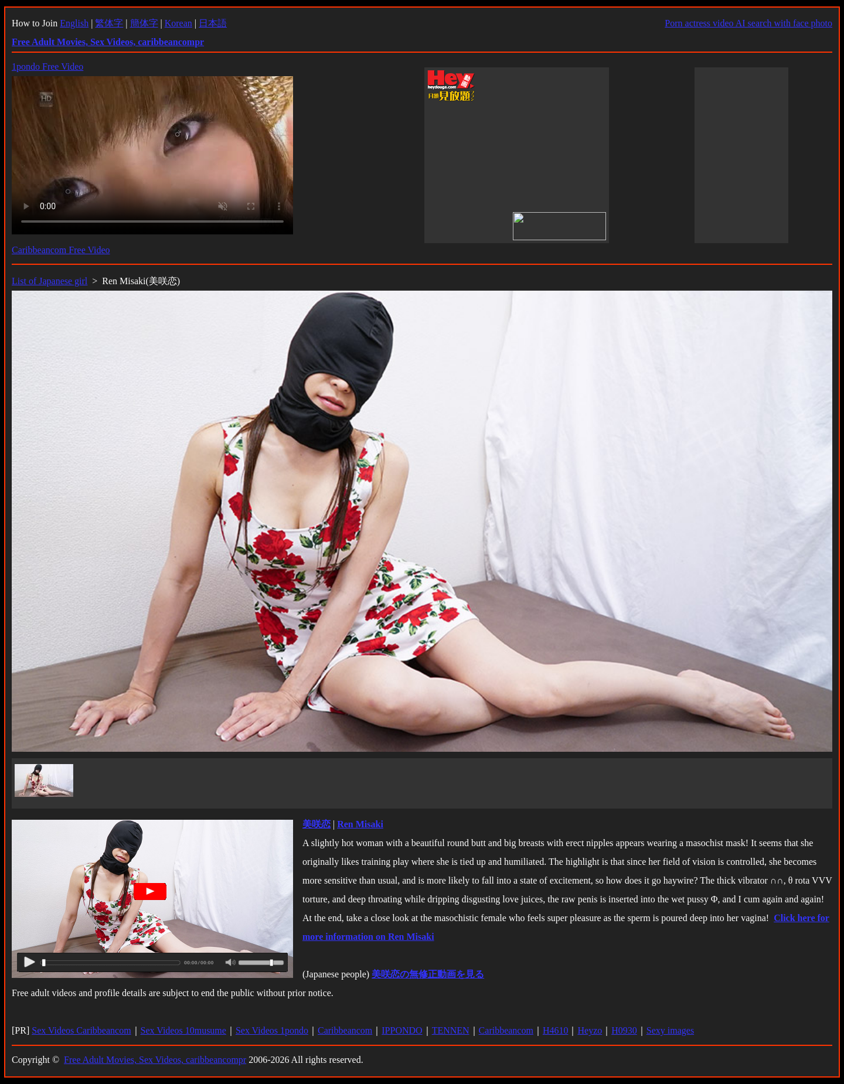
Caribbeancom (345, 1030)
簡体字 (144, 23)
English (74, 23)
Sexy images (670, 1030)
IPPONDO (402, 1030)
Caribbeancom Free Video (61, 250)
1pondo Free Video (47, 66)
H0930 (624, 1030)
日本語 (213, 23)
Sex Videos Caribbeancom (81, 1030)
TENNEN (450, 1030)
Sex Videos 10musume (183, 1030)
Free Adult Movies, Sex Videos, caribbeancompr (155, 1060)
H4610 (556, 1030)
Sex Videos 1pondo (272, 1030)
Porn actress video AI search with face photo (748, 23)
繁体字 (109, 23)
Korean (178, 23)
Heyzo (589, 1030)
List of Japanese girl (49, 281)
